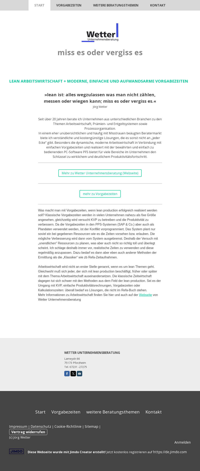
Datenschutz (41, 426)
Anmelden (182, 442)
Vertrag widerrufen (28, 432)
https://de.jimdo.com (170, 451)
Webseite (145, 295)
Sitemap (91, 426)
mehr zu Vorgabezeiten (100, 194)
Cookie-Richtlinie (67, 426)
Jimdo (16, 451)
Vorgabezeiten (68, 5)
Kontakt (158, 5)
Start (39, 5)
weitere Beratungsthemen (115, 5)
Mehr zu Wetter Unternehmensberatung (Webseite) (100, 173)
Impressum (18, 426)
